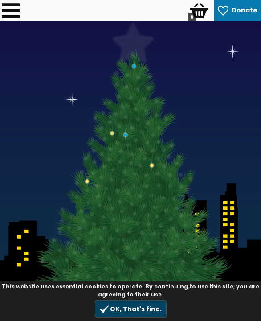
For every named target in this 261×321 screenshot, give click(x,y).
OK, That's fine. (131, 309)
